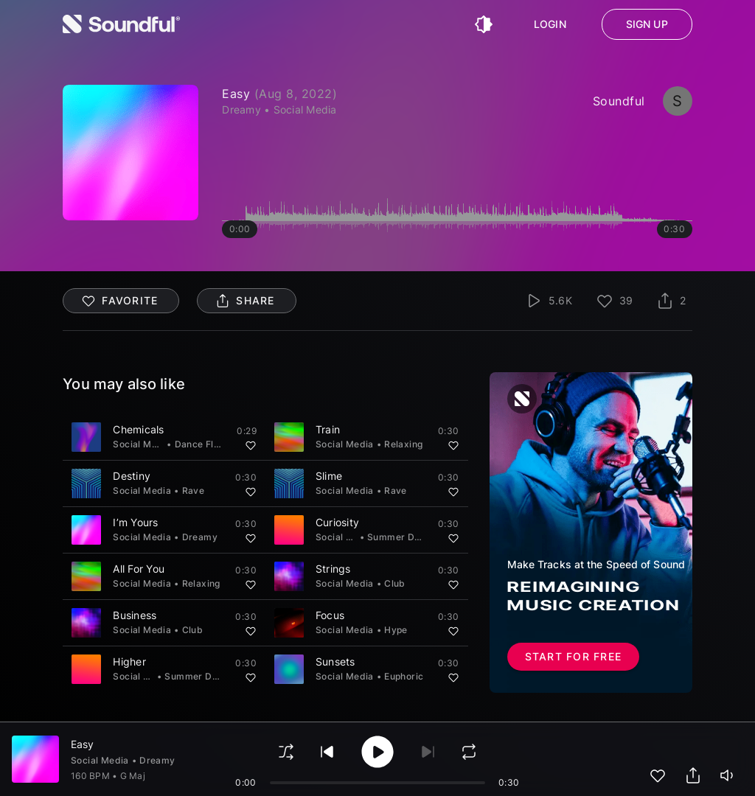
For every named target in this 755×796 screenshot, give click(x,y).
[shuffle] (286, 752)
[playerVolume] (728, 775)
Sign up (647, 24)
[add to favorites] (657, 775)
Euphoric (403, 676)
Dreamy (200, 536)
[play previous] (327, 752)
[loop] (469, 752)
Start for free (573, 657)
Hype (396, 629)
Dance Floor (202, 444)
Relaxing (403, 444)
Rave (193, 490)
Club (395, 583)
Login (550, 24)
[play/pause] (377, 751)
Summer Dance (401, 536)
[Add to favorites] (250, 445)
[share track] (693, 775)
